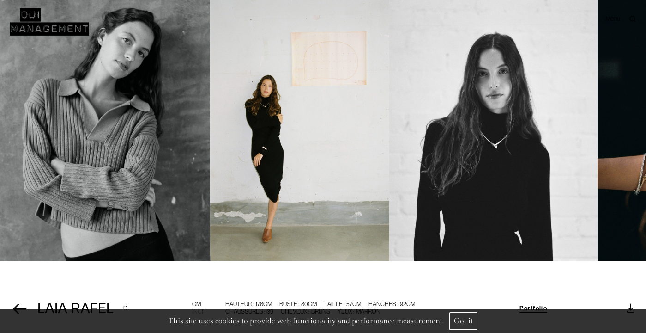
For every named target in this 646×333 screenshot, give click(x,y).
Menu (612, 18)
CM (196, 304)
